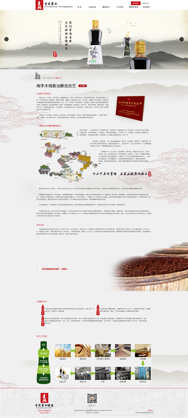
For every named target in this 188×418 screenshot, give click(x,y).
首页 (44, 78)
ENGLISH (146, 3)
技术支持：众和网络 (92, 412)
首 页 (79, 7)
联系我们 (146, 7)
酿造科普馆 (133, 7)
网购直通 (136, 3)
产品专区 (119, 7)
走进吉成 (92, 7)
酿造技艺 (106, 7)
